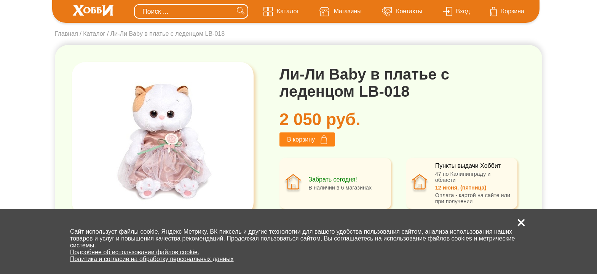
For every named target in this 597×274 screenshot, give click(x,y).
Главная (66, 33)
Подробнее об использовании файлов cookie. (134, 252)
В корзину (307, 140)
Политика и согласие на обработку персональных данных (152, 259)
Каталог (94, 33)
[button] (521, 222)
